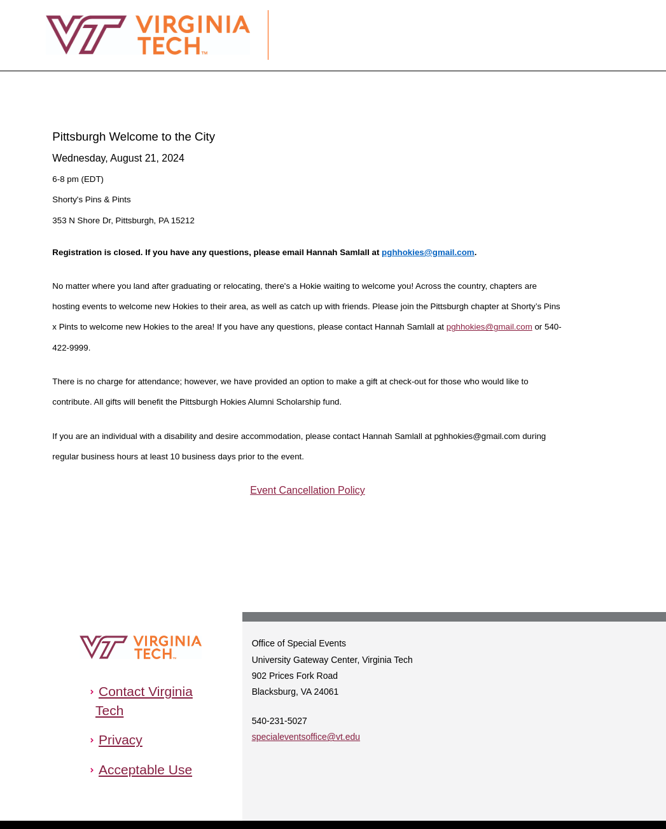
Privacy (120, 739)
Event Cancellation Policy (307, 490)
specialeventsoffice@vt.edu (306, 737)
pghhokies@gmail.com (428, 252)
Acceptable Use (145, 769)
